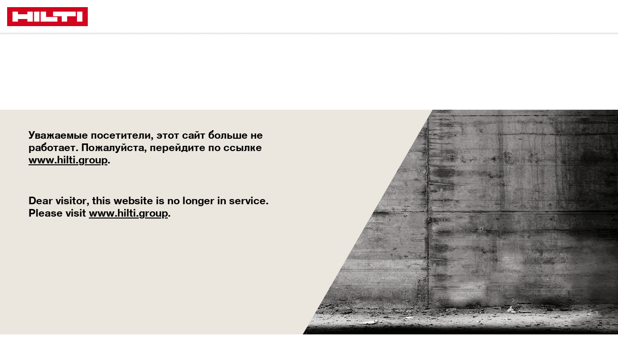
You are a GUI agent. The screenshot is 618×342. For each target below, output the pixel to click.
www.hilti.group (68, 159)
